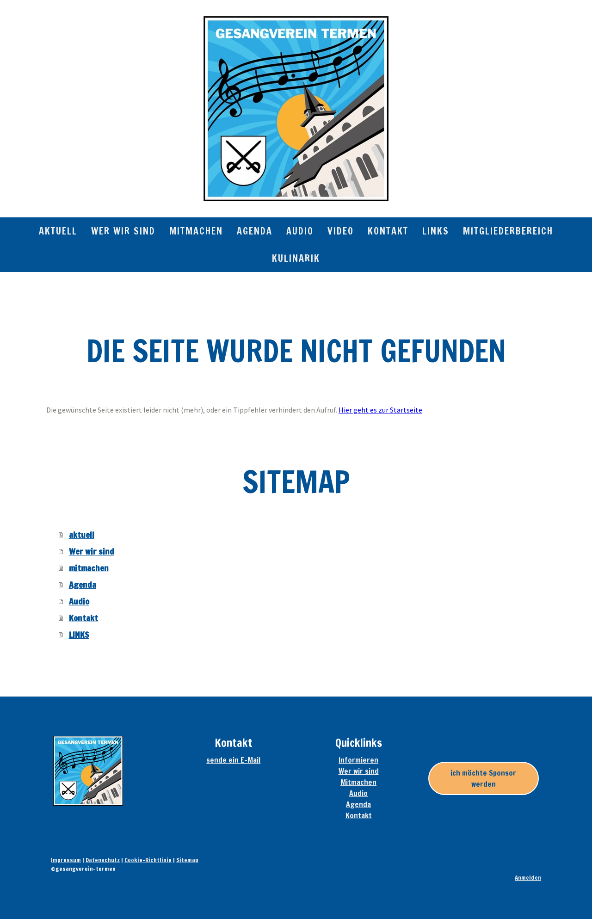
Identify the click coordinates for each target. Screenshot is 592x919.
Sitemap (187, 860)
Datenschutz (103, 860)
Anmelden (528, 877)
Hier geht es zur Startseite (380, 409)
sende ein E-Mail (233, 760)
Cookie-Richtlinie (148, 860)
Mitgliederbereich (508, 231)
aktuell (58, 231)
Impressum (66, 860)
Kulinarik (296, 258)
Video (340, 231)
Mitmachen (358, 782)
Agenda (254, 231)
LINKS (435, 231)
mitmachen (196, 231)
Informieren (358, 760)
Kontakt (388, 231)
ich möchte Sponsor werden (483, 778)
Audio (300, 231)
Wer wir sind (123, 231)
